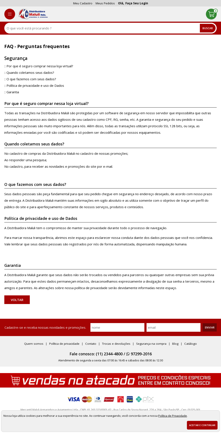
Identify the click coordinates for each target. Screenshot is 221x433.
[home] (33, 14)
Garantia (12, 92)
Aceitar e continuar (202, 425)
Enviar (210, 327)
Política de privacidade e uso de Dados (35, 85)
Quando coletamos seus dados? (30, 72)
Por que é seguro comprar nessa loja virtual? (39, 66)
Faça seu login (136, 3)
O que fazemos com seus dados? (31, 79)
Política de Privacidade (172, 416)
